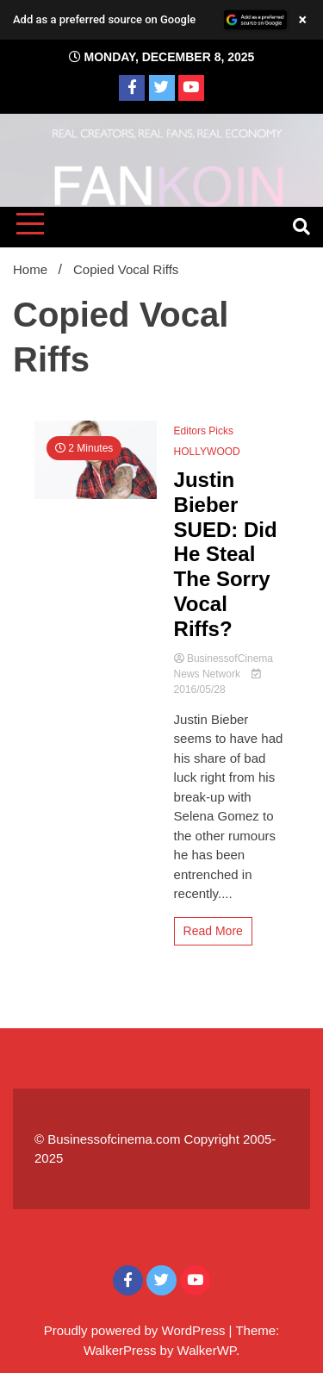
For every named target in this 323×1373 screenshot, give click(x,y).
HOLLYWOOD (207, 452)
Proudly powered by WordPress (136, 1330)
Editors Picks (203, 431)
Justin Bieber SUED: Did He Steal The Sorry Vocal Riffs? (225, 554)
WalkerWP (206, 1350)
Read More (213, 931)
